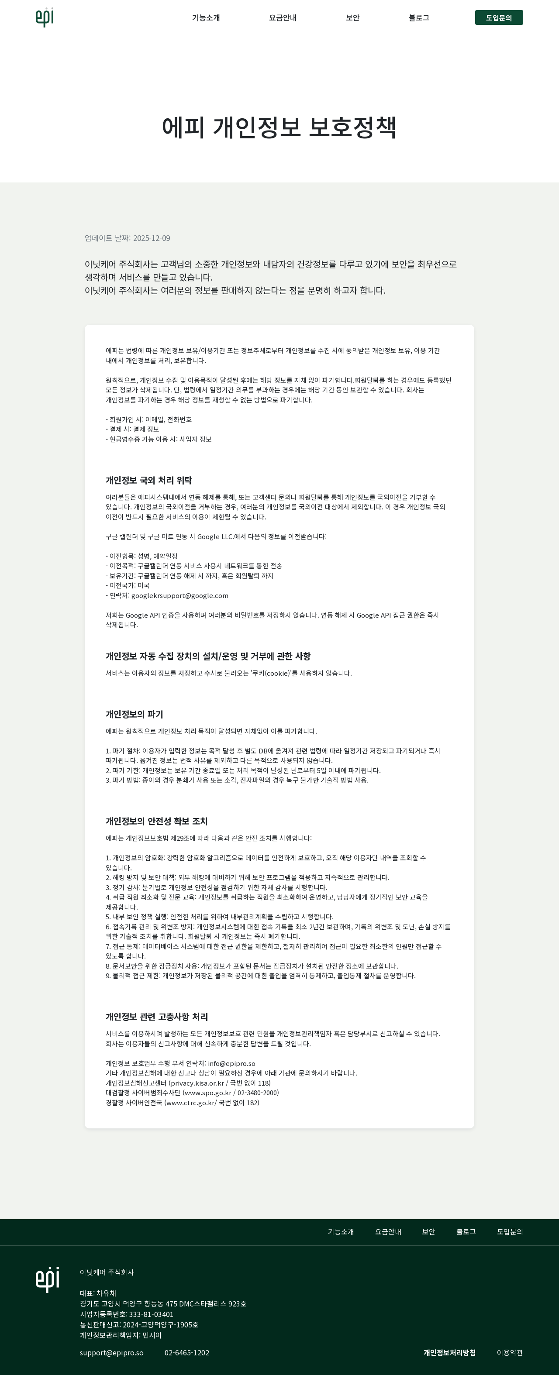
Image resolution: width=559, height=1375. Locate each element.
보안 (353, 17)
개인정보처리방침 (450, 1352)
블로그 (419, 17)
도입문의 (499, 17)
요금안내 (283, 17)
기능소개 (206, 17)
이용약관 (510, 1352)
